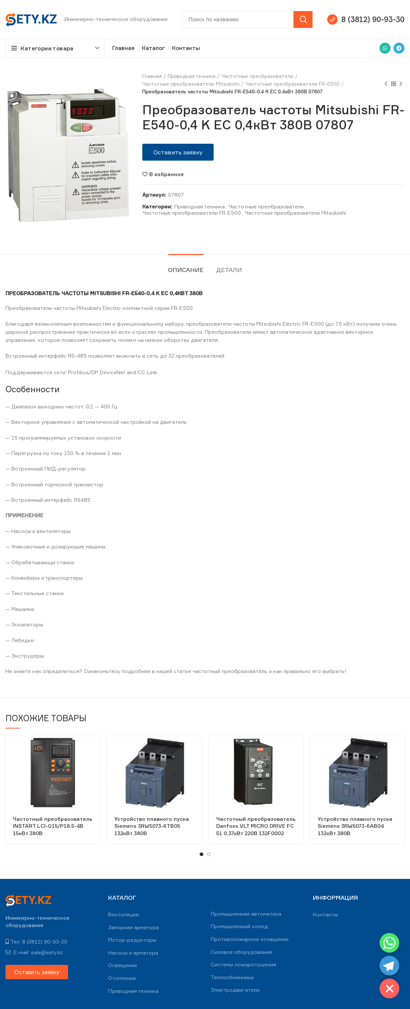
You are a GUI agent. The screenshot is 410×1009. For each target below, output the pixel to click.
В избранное (166, 174)
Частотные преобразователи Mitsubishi (190, 84)
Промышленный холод (239, 926)
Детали (229, 269)
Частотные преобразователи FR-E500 (292, 84)
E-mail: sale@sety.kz (34, 952)
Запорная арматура (133, 927)
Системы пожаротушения (243, 964)
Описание (186, 269)
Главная (152, 76)
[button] (178, 152)
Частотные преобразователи (257, 76)
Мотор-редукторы (132, 940)
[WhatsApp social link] (385, 48)
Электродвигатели (235, 990)
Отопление (122, 978)
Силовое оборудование (241, 952)
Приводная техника (191, 76)
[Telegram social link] (398, 48)
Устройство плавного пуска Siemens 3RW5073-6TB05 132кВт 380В (151, 826)
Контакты (325, 914)
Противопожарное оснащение (250, 939)
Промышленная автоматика (246, 913)
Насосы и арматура (133, 952)
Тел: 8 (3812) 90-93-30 (36, 941)
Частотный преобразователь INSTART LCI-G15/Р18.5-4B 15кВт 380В (52, 826)
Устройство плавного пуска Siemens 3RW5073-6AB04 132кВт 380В (355, 826)
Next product (401, 83)
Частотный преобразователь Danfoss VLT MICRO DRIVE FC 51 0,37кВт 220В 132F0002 (256, 826)
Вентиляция (123, 914)
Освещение (122, 965)
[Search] (247, 19)
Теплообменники (232, 977)
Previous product (386, 83)
